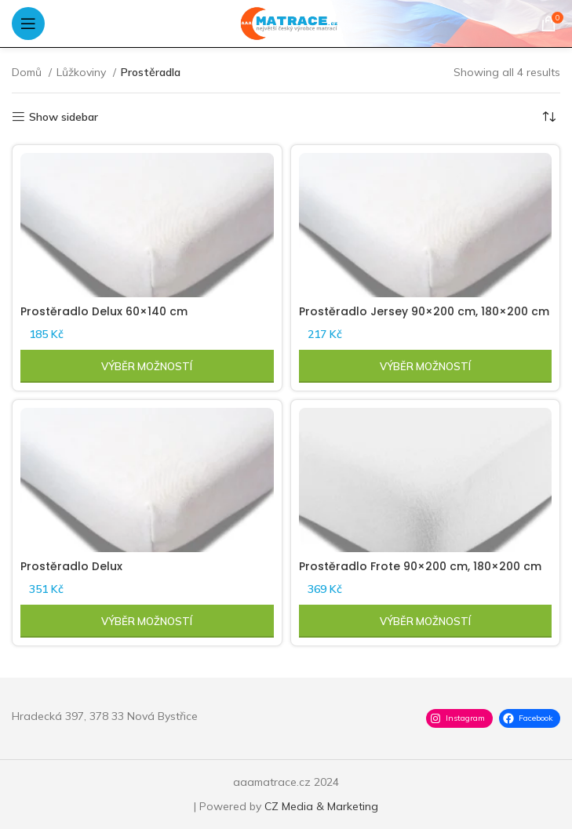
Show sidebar (63, 117)
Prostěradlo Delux (71, 566)
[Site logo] (286, 23)
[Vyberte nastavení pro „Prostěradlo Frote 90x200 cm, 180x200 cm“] (425, 621)
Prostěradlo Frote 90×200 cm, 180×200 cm (420, 566)
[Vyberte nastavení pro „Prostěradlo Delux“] (147, 621)
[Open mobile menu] (28, 23)
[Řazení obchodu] (548, 117)
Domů (28, 72)
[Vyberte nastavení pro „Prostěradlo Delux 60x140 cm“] (147, 366)
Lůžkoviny (82, 72)
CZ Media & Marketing (321, 806)
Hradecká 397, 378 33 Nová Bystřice (105, 716)
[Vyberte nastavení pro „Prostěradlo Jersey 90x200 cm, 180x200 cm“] (425, 366)
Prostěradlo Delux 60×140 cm (104, 311)
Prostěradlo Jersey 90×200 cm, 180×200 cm (424, 311)
